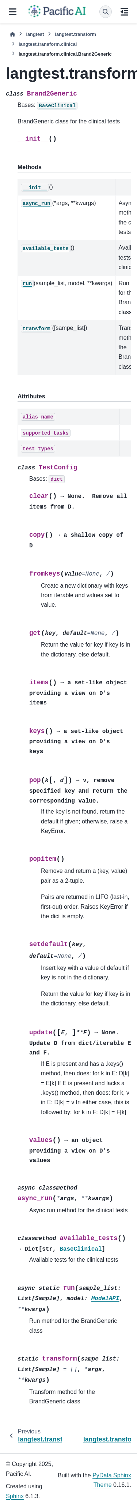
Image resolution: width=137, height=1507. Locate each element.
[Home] (12, 34)
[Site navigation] (12, 11)
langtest (35, 34)
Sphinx (15, 1496)
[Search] (105, 11)
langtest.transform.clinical (48, 44)
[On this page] (124, 11)
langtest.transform (75, 34)
